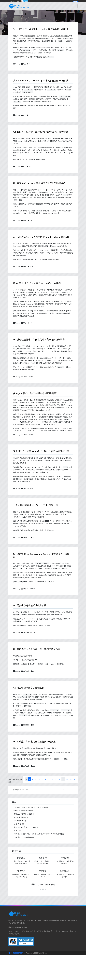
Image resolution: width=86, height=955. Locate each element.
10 (59, 779)
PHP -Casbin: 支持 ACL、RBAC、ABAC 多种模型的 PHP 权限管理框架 (39, 834)
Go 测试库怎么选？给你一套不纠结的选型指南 (36, 649)
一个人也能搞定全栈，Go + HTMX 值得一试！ (36, 505)
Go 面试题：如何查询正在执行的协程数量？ (35, 741)
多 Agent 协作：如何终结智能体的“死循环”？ (36, 393)
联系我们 (43, 889)
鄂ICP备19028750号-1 (16, 953)
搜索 (64, 790)
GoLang (17, 64)
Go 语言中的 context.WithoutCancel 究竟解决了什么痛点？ (41, 555)
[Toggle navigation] (75, 6)
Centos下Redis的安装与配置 (23, 811)
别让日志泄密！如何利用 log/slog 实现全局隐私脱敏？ (41, 29)
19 (71, 779)
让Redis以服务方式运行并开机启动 (26, 827)
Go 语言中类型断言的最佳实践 (28, 687)
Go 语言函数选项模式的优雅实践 (29, 605)
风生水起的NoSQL (20, 821)
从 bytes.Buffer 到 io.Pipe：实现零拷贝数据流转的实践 (40, 80)
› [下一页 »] (74, 779)
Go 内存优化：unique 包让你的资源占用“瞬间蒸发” (39, 183)
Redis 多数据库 (19, 824)
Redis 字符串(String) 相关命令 (24, 837)
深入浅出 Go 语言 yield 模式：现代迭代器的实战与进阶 (41, 451)
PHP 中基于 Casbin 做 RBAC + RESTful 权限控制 (31, 807)
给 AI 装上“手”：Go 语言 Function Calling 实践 (37, 283)
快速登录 (75, 1)
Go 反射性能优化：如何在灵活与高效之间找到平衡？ (40, 339)
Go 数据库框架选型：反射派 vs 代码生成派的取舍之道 (40, 131)
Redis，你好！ (19, 831)
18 (67, 779)
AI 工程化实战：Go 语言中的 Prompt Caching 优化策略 (41, 237)
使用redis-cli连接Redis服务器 (24, 814)
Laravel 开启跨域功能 (21, 817)
